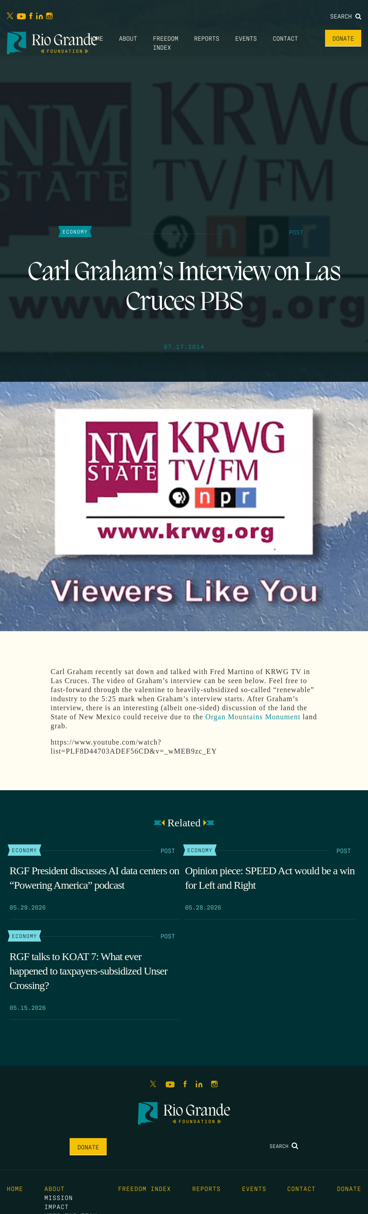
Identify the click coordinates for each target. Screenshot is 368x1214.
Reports (206, 38)
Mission (58, 1197)
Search (345, 16)
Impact (56, 1206)
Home (96, 38)
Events (246, 38)
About (128, 38)
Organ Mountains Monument (252, 717)
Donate (343, 38)
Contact (285, 38)
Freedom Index (144, 1188)
